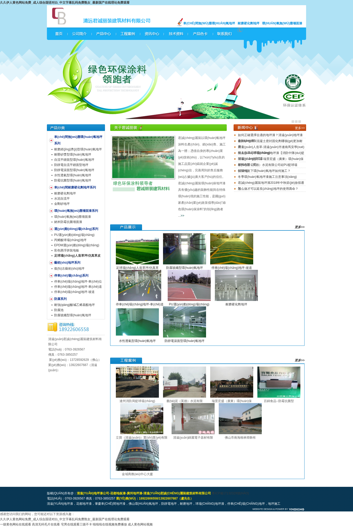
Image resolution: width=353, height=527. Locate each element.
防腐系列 (60, 299)
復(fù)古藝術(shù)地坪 (69, 268)
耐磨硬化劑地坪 (248, 23)
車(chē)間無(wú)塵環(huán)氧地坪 (209, 23)
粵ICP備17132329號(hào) (230, 493)
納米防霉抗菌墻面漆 (68, 222)
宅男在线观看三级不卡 (76, 524)
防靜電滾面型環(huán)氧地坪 (74, 170)
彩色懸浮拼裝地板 (66, 250)
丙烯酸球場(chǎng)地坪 (70, 240)
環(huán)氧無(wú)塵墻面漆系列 (76, 211)
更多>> (300, 128)
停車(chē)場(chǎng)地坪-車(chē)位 (78, 281)
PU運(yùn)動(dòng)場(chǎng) (74, 235)
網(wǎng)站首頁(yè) (58, 33)
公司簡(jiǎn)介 (79, 33)
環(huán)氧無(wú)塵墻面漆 (282, 23)
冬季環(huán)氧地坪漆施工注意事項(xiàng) (267, 177)
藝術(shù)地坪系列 (67, 262)
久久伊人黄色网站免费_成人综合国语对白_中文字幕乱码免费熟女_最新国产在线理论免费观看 (65, 2)
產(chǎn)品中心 (103, 33)
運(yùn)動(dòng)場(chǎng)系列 (76, 229)
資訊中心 (152, 33)
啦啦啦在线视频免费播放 (110, 524)
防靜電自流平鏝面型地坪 (71, 165)
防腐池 (58, 310)
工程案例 (127, 33)
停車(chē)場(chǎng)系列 (71, 275)
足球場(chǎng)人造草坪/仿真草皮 (77, 255)
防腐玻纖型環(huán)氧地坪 (72, 315)
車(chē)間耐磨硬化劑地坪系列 (75, 187)
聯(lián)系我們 (225, 33)
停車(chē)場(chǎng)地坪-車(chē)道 (78, 287)
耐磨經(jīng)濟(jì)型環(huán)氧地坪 (78, 149)
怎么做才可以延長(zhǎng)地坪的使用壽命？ (268, 189)
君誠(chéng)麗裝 (66, 16)
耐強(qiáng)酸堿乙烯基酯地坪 (74, 305)
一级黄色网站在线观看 (15, 524)
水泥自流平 (62, 198)
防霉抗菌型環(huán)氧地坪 (72, 180)
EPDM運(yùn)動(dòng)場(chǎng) (76, 245)
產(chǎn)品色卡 (200, 33)
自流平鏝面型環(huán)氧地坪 (74, 159)
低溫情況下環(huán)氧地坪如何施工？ (264, 171)
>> (182, 215)
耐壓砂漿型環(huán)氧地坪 (72, 154)
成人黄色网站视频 (140, 524)
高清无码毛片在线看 (46, 524)
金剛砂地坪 (62, 204)
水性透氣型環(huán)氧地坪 (72, 175)
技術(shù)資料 (176, 33)
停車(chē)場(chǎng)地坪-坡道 (74, 292)
